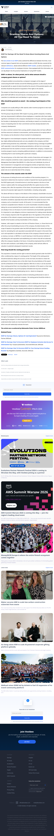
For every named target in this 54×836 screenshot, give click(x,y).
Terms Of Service (11, 787)
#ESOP (15, 354)
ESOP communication (8, 68)
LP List (30, 764)
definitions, (9, 66)
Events (47, 11)
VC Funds (9, 760)
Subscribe (27, 718)
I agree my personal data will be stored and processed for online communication (28, 721)
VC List (30, 760)
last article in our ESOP (10, 61)
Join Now (26, 742)
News (6, 11)
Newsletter (36, 11)
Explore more (49, 436)
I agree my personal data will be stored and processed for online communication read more (21, 397)
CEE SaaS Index (33, 770)
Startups (9, 757)
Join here (27, 3)
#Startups (10, 354)
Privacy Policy (10, 790)
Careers (9, 783)
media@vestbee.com (38, 802)
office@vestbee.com (24, 802)
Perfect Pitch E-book (34, 773)
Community (10, 773)
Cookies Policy (10, 793)
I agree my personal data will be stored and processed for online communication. (37, 790)
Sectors (26, 11)
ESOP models (32, 66)
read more (36, 397)
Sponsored (4, 354)
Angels (9, 770)
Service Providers (11, 767)
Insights (16, 11)
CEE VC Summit (11, 776)
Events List (31, 767)
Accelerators (10, 764)
